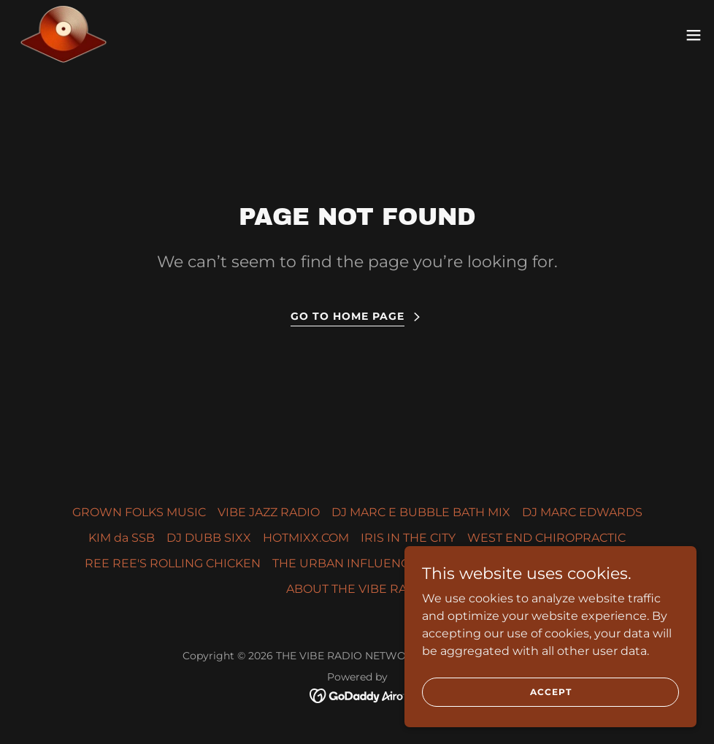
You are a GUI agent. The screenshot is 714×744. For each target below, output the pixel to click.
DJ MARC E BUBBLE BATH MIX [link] (420, 512)
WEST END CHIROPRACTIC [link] (546, 538)
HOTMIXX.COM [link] (306, 538)
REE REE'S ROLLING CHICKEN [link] (173, 563)
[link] (63, 35)
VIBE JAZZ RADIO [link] (269, 512)
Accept (551, 691)
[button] (693, 35)
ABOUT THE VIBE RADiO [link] (357, 589)
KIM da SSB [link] (121, 538)
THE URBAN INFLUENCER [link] (349, 563)
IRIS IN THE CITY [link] (408, 538)
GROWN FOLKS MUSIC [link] (139, 512)
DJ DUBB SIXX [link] (208, 538)
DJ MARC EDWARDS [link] (582, 512)
